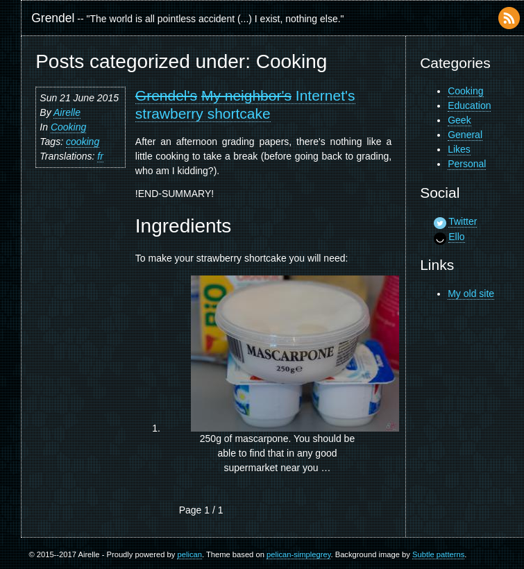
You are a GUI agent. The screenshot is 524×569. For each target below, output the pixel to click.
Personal (467, 163)
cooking (82, 141)
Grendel (52, 18)
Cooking (68, 127)
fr (100, 156)
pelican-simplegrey (298, 554)
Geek (459, 120)
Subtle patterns (438, 554)
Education (469, 105)
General (465, 134)
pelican (189, 554)
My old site (471, 293)
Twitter (462, 221)
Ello (456, 236)
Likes (459, 149)
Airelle (67, 112)
